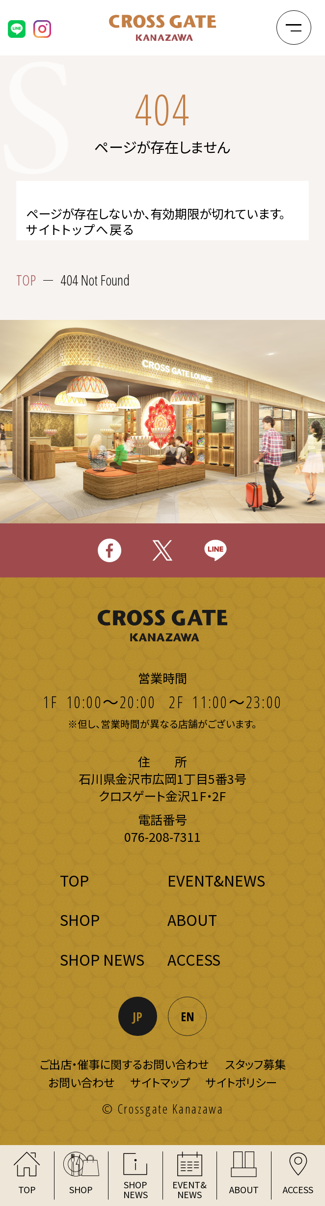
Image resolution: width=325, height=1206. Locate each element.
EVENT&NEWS (216, 880)
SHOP (80, 919)
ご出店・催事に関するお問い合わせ (124, 1064)
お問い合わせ (81, 1082)
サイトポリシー (241, 1082)
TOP (26, 280)
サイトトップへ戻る (80, 229)
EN (187, 1016)
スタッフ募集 (255, 1064)
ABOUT (192, 919)
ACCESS (193, 959)
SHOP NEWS (102, 959)
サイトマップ (160, 1082)
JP (137, 1016)
